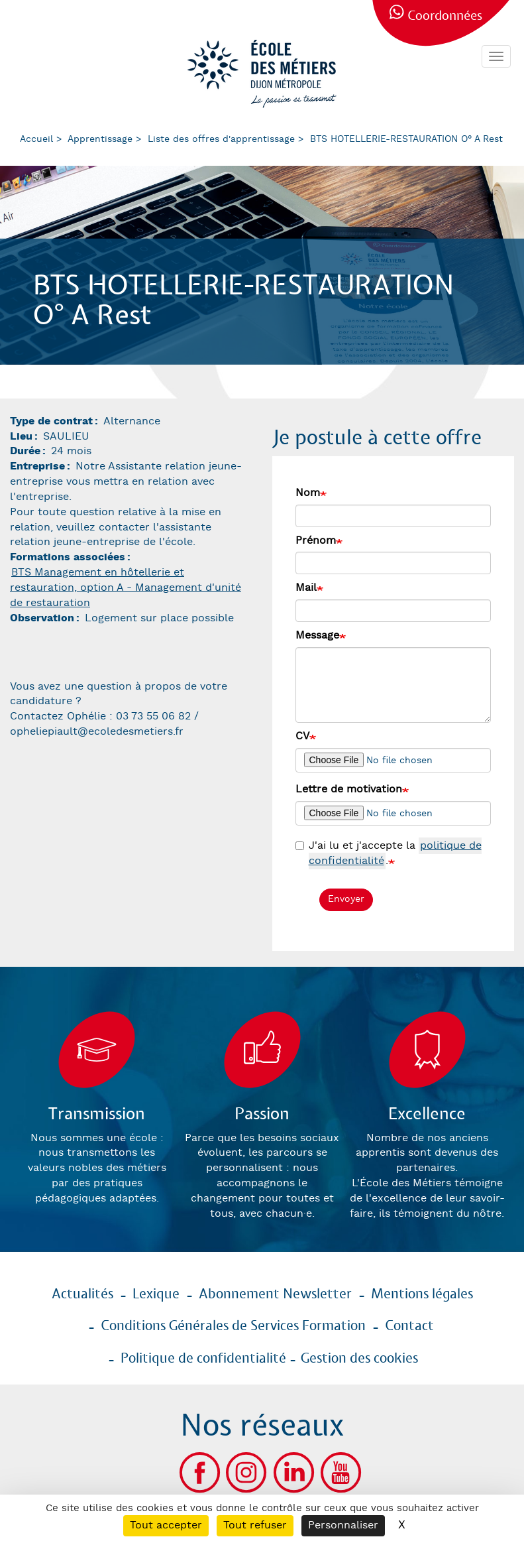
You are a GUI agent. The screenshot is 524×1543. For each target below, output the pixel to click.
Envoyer (346, 899)
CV (302, 736)
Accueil (36, 139)
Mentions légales (422, 1294)
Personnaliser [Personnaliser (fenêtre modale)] (343, 1525)
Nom (307, 493)
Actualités (82, 1294)
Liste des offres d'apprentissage (221, 139)
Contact (409, 1326)
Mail (306, 588)
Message (317, 636)
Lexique (156, 1294)
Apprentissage (100, 139)
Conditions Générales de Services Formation (233, 1326)
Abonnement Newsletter (275, 1294)
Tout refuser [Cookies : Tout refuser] (255, 1525)
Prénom (315, 541)
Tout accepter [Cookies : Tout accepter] (166, 1525)
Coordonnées (444, 16)
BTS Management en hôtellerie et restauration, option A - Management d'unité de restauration (125, 588)
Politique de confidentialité (203, 1359)
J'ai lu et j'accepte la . (388, 854)
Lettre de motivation (348, 789)
